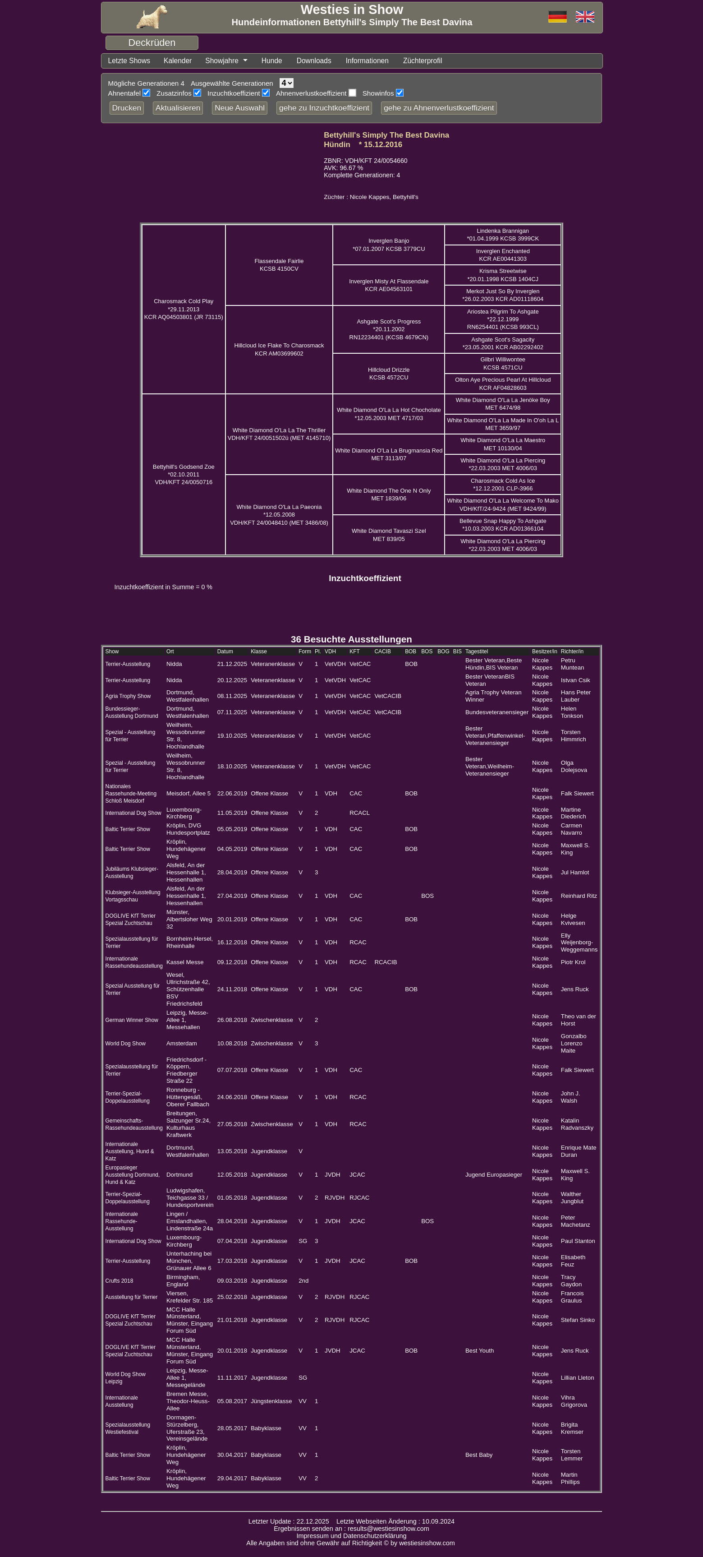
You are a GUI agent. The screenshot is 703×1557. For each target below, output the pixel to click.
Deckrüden (152, 42)
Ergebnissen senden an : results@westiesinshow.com (351, 1528)
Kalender (178, 61)
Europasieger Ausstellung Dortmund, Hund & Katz (133, 1174)
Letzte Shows (129, 61)
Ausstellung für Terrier (132, 1297)
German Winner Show (132, 1020)
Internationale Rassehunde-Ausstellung (122, 1221)
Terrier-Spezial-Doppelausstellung (128, 1097)
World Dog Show (126, 1043)
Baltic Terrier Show (128, 829)
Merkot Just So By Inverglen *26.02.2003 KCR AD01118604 (502, 295)
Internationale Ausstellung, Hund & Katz (130, 1151)
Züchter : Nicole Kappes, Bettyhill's (371, 197)
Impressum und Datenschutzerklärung (352, 1535)
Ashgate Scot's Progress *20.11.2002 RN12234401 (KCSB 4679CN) (389, 329)
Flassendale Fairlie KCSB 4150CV (278, 265)
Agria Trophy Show (128, 696)
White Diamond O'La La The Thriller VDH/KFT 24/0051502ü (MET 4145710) (279, 434)
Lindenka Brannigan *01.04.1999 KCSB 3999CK (503, 234)
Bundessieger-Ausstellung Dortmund (132, 712)
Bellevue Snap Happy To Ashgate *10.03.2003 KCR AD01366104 (503, 524)
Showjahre (222, 61)
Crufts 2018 (119, 1281)
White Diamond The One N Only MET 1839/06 (389, 494)
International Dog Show (133, 813)
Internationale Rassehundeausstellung (134, 962)
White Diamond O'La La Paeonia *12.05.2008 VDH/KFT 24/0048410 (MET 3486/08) (279, 515)
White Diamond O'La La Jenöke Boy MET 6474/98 (503, 404)
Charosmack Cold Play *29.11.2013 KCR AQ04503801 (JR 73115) (183, 309)
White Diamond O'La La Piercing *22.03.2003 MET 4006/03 (502, 464)
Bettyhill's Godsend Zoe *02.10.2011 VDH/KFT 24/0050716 (184, 474)
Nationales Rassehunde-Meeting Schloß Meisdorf (131, 793)
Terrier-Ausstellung (128, 664)
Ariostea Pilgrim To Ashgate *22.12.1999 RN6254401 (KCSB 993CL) (503, 319)
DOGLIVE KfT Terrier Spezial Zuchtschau (131, 1320)
